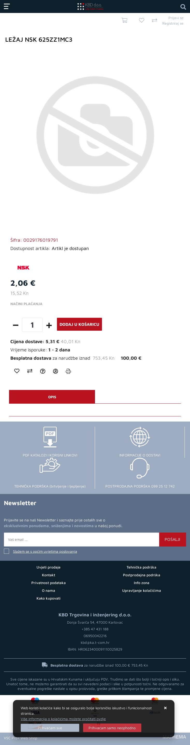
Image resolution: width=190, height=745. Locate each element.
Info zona (141, 582)
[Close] (50, 728)
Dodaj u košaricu (79, 324)
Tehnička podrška (141, 567)
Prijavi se (176, 18)
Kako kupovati (48, 598)
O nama (48, 590)
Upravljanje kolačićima (141, 590)
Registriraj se (173, 23)
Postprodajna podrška (141, 575)
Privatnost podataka (48, 582)
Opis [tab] (52, 397)
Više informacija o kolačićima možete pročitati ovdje (63, 719)
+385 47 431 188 (95, 629)
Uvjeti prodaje (48, 567)
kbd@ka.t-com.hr (95, 642)
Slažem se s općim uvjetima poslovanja (45, 551)
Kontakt (48, 575)
